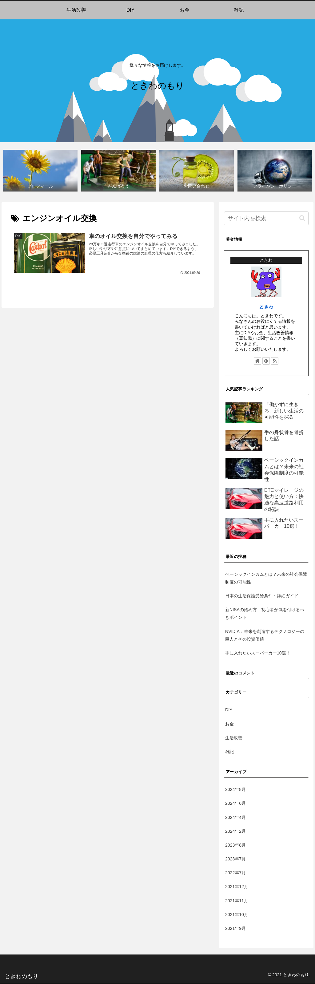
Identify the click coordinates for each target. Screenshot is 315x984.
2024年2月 (235, 831)
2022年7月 (235, 873)
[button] (302, 218)
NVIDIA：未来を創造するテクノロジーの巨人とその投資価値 (264, 635)
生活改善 (233, 738)
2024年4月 (235, 817)
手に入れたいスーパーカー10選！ (257, 653)
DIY (228, 710)
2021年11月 (236, 901)
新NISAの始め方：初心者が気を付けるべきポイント (264, 613)
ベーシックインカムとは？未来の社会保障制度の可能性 (266, 578)
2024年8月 (235, 789)
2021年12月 (236, 886)
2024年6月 (235, 803)
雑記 (229, 751)
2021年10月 (236, 914)
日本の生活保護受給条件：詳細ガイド (261, 596)
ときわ (266, 307)
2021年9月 (235, 928)
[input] (266, 219)
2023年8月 (235, 845)
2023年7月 (235, 859)
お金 (229, 724)
